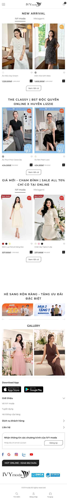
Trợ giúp (50, 497)
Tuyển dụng (7, 409)
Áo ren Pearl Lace (42, 160)
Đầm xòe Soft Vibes (43, 76)
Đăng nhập (34, 497)
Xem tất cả (33, 88)
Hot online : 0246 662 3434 (21, 463)
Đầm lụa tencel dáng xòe (13, 247)
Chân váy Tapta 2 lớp (43, 247)
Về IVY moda (8, 403)
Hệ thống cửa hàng (11, 414)
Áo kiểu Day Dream (10, 76)
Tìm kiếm (16, 497)
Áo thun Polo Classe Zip (12, 160)
